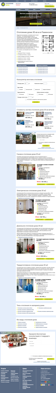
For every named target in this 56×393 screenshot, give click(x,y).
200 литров (31, 94)
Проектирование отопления (6, 37)
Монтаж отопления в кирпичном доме (45, 311)
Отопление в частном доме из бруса (25, 307)
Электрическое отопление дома (48, 113)
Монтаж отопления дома (5, 27)
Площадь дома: (21, 83)
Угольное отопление (4, 17)
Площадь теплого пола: (22, 97)
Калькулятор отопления (5, 34)
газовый (21, 89)
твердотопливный (46, 89)
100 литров (21, 94)
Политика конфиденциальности (28, 384)
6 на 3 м (6, 67)
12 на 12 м (2, 69)
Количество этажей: (39, 83)
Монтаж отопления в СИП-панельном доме (26, 313)
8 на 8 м (11, 68)
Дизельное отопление (5, 13)
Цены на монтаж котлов (5, 31)
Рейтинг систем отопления (7, 33)
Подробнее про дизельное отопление (25, 237)
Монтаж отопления (15, 380)
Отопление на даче (4, 38)
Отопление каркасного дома (6, 77)
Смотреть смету (41, 184)
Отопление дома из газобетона (6, 74)
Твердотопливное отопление (6, 20)
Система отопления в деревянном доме (26, 309)
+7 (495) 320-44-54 (33, 4)
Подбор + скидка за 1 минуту (11, 333)
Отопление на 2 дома (4, 41)
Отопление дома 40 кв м (23, 71)
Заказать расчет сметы (36, 23)
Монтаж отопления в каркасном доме (25, 311)
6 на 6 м (11, 67)
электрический (29, 89)
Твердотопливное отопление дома (48, 123)
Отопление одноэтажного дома (6, 42)
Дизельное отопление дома (29, 122)
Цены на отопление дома (5, 30)
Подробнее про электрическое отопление (26, 198)
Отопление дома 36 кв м (23, 69)
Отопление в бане (4, 39)
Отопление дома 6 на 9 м (43, 72)
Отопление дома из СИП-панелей (7, 78)
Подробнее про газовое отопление (25, 162)
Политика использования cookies (26, 387)
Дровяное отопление (4, 15)
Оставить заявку (50, 184)
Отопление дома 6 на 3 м (43, 67)
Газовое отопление (22, 322)
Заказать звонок (49, 6)
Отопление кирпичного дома (6, 80)
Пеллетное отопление (5, 18)
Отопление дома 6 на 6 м (43, 69)
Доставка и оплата (27, 380)
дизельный (37, 89)
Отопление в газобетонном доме (45, 307)
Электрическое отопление (5, 11)
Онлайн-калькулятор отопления (27, 377)
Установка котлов (4, 26)
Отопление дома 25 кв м (23, 67)
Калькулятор (43, 9)
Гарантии (25, 382)
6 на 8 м (2, 68)
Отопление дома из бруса (5, 73)
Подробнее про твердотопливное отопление (26, 277)
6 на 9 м (6, 68)
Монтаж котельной (4, 24)
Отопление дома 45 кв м (23, 72)
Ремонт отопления (14, 379)
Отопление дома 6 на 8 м (43, 71)
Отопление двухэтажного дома (6, 44)
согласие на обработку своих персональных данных (46, 148)
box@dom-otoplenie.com (6, 87)
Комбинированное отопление (6, 14)
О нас (24, 378)
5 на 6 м (2, 67)
